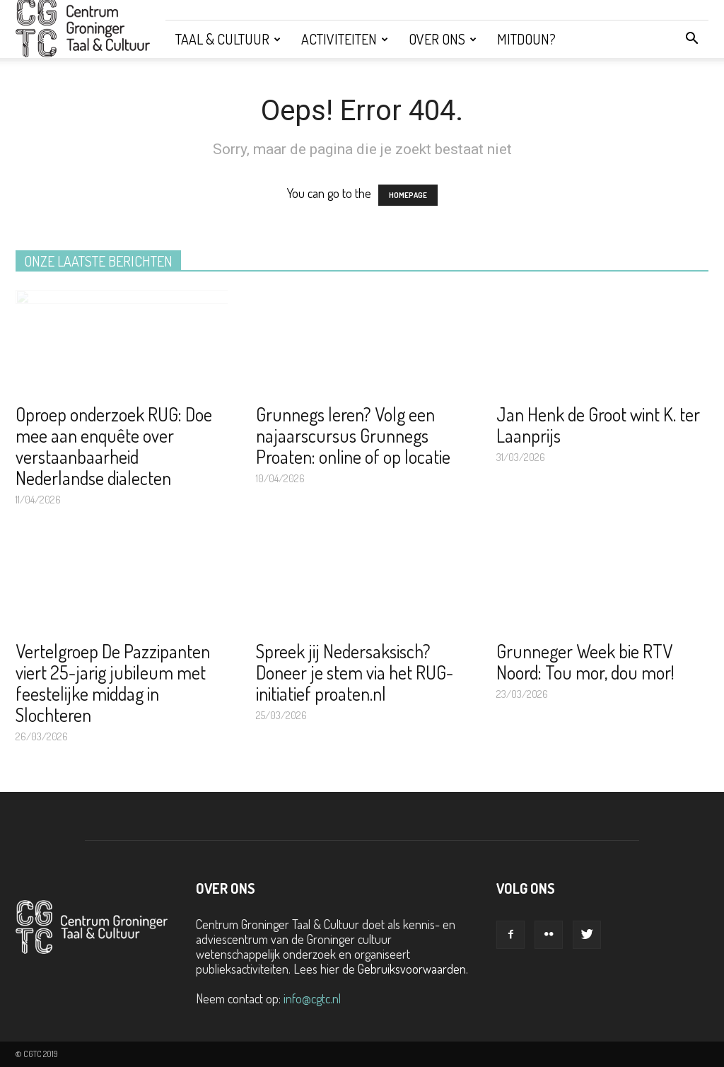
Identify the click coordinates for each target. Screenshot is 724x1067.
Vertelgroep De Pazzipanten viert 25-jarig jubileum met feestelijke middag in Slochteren (113, 682)
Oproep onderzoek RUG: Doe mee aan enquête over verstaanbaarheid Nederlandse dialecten (114, 445)
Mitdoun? (526, 39)
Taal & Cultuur (228, 39)
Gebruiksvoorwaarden (412, 968)
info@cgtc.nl (312, 998)
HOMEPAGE (408, 195)
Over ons (443, 39)
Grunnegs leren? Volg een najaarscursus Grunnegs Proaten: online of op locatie (353, 435)
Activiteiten (344, 39)
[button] (691, 38)
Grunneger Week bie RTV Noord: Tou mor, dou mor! (585, 661)
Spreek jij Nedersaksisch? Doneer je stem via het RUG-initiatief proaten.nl (354, 672)
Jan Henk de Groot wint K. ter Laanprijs (598, 424)
